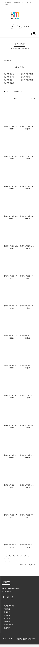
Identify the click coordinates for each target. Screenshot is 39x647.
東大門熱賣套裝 (26, 77)
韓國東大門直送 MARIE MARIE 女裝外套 (17, 455)
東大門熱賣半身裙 (27, 74)
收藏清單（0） (18, 2)
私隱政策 (7, 628)
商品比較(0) (18, 91)
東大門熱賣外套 (9, 77)
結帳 (6, 4)
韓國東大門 (16, 49)
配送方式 (7, 615)
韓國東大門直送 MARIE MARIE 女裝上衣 (17, 485)
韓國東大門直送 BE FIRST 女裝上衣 (15, 365)
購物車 (29, 2)
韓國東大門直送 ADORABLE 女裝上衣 (16, 156)
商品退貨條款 (8, 625)
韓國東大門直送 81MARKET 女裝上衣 (16, 126)
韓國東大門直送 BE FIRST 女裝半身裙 (16, 425)
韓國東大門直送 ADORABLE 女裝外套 (16, 336)
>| (9, 560)
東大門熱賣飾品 (9, 83)
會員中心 (8, 2)
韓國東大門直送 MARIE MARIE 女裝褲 (16, 515)
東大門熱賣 (25, 49)
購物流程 (7, 609)
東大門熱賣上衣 (9, 74)
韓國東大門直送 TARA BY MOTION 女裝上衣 (18, 545)
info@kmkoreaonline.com (12, 588)
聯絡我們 (7, 621)
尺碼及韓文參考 (9, 606)
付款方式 (7, 618)
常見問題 (7, 612)
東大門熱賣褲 (8, 80)
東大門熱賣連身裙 (27, 80)
